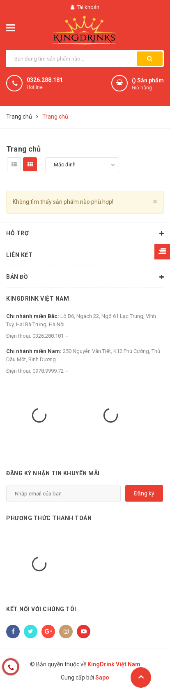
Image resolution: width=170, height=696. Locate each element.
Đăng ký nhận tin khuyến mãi (53, 473)
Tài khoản (85, 7)
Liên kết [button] (85, 255)
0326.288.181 (45, 80)
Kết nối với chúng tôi (41, 609)
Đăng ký (144, 493)
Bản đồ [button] (85, 277)
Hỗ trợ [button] (85, 233)
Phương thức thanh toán (49, 518)
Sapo (102, 677)
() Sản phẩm (148, 84)
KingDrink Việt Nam (37, 298)
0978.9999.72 (48, 371)
